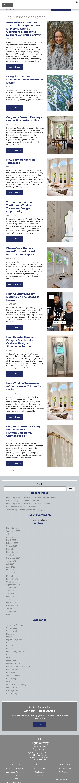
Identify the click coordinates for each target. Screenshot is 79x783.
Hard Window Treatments (17, 649)
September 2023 (13, 585)
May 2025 (10, 537)
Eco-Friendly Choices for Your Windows (22, 507)
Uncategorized (12, 691)
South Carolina (12, 688)
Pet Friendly (11, 679)
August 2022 (11, 612)
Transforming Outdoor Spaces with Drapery (24, 510)
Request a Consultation (64, 780)
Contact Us (39, 776)
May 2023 (10, 597)
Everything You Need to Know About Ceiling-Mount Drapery (31, 498)
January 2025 (11, 546)
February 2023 (12, 606)
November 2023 (12, 579)
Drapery (9, 637)
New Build (10, 673)
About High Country (14, 625)
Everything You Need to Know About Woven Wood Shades (30, 504)
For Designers (64, 772)
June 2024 (10, 567)
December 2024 (12, 549)
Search (39, 484)
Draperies (10, 634)
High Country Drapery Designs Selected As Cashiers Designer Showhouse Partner (20, 341)
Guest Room (11, 646)
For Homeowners (64, 768)
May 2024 (10, 570)
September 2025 (13, 531)
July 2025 (10, 534)
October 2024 (11, 555)
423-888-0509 (41, 760)
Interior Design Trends (15, 652)
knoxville (9, 658)
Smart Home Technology (16, 685)
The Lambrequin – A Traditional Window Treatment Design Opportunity (19, 207)
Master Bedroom (13, 664)
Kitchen (9, 655)
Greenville (10, 643)
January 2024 (11, 573)
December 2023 (12, 576)
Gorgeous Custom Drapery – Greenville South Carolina (24, 119)
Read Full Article (14, 67)
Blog (64, 776)
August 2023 (11, 588)
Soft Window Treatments (15, 768)
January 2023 (11, 609)
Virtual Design (12, 694)
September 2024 (13, 558)
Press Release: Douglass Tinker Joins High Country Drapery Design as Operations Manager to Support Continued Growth (23, 28)
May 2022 (10, 615)
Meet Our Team (39, 768)
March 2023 (11, 603)
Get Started (39, 724)
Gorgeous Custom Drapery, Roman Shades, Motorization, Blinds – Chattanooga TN (23, 431)
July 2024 (10, 564)
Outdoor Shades (13, 676)
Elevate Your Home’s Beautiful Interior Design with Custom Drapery (22, 251)
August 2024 (11, 561)
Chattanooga (11, 628)
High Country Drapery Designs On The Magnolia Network (22, 297)
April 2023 (10, 600)
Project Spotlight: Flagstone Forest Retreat (23, 501)
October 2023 (11, 582)
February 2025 (12, 543)
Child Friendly (12, 631)
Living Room (11, 661)
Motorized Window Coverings (18, 667)
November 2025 (12, 528)
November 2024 (12, 552)
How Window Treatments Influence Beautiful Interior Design (23, 386)
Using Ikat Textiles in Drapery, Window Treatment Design (24, 79)
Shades (9, 682)
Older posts (12, 471)
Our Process (39, 772)
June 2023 (10, 594)
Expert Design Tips (14, 640)
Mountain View (12, 670)
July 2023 (10, 591)
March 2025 (11, 540)
